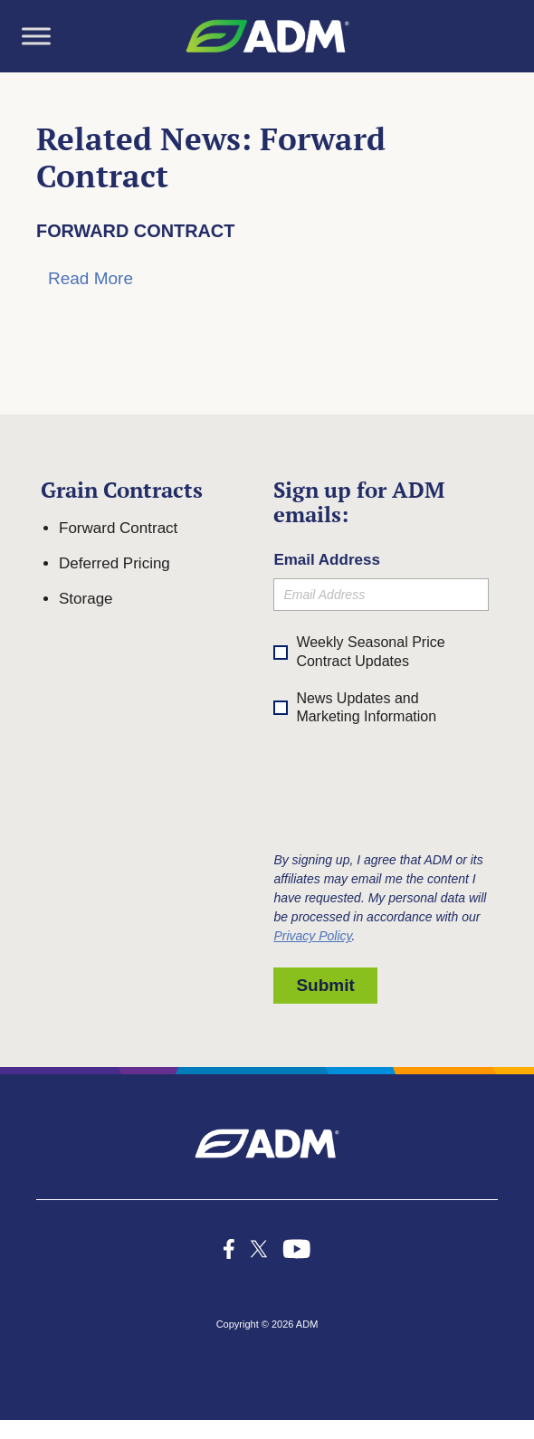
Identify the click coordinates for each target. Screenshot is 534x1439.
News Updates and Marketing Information (354, 709)
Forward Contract (135, 231)
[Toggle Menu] (36, 35)
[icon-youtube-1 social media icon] (296, 1249)
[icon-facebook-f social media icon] (229, 1249)
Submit (325, 985)
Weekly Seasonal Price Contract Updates (370, 651)
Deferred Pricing (114, 563)
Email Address (326, 559)
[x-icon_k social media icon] (259, 1249)
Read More (90, 278)
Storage (86, 598)
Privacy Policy (312, 936)
